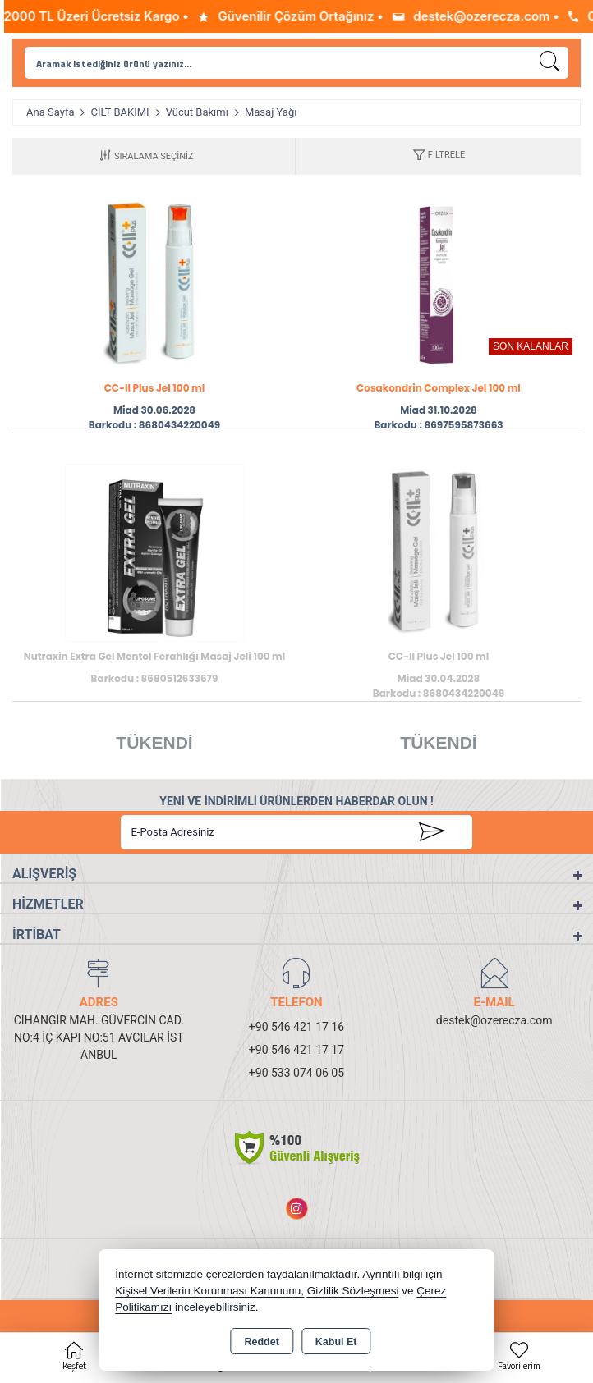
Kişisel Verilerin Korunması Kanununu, (209, 1291)
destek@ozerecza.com (494, 1020)
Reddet (261, 1342)
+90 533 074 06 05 (296, 1072)
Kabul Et (336, 1342)
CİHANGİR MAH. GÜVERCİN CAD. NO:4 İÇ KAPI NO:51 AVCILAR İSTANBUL (99, 1037)
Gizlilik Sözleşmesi (353, 1291)
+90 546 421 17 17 (296, 1049)
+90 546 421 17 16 (296, 1026)
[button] (438, 156)
